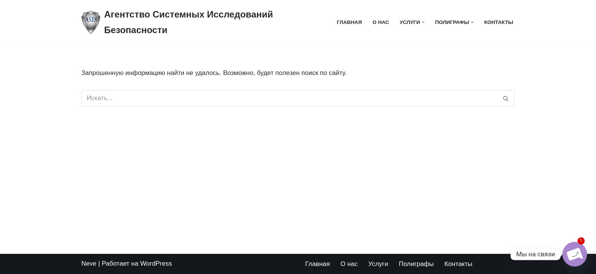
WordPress (156, 263)
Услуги (378, 264)
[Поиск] (289, 98)
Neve (89, 263)
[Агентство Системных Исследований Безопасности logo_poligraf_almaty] (202, 22)
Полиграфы (416, 264)
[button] (423, 22)
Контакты (498, 22)
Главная (349, 22)
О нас (380, 22)
